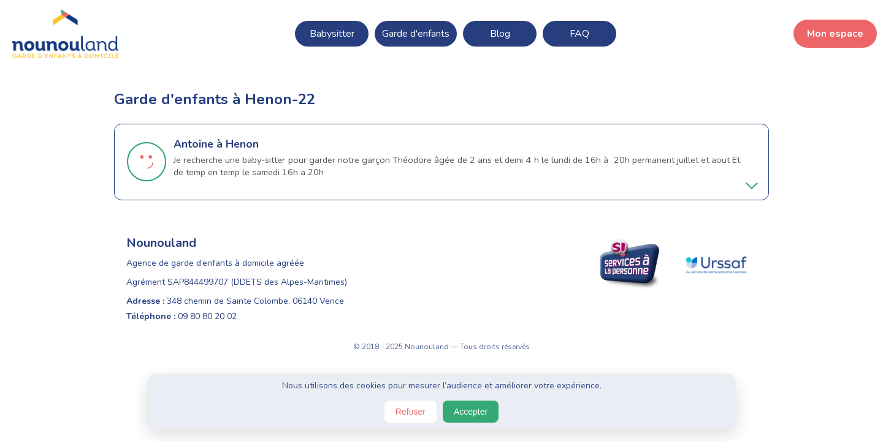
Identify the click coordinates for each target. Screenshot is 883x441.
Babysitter (332, 33)
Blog (500, 33)
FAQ (579, 33)
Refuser (411, 412)
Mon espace (835, 33)
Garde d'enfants (415, 33)
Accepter (470, 412)
